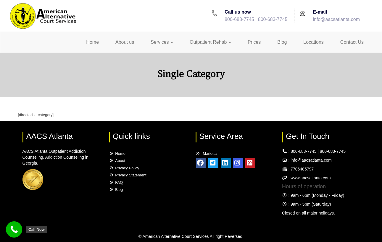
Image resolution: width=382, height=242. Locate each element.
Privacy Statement (127, 175)
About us (124, 42)
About (117, 160)
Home (92, 42)
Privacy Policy (124, 168)
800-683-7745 (239, 19)
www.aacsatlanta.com (310, 178)
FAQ (116, 182)
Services (162, 42)
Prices (254, 42)
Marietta (206, 153)
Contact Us (352, 42)
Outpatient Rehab (210, 42)
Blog (282, 42)
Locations (313, 42)
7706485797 (302, 169)
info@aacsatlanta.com (336, 19)
